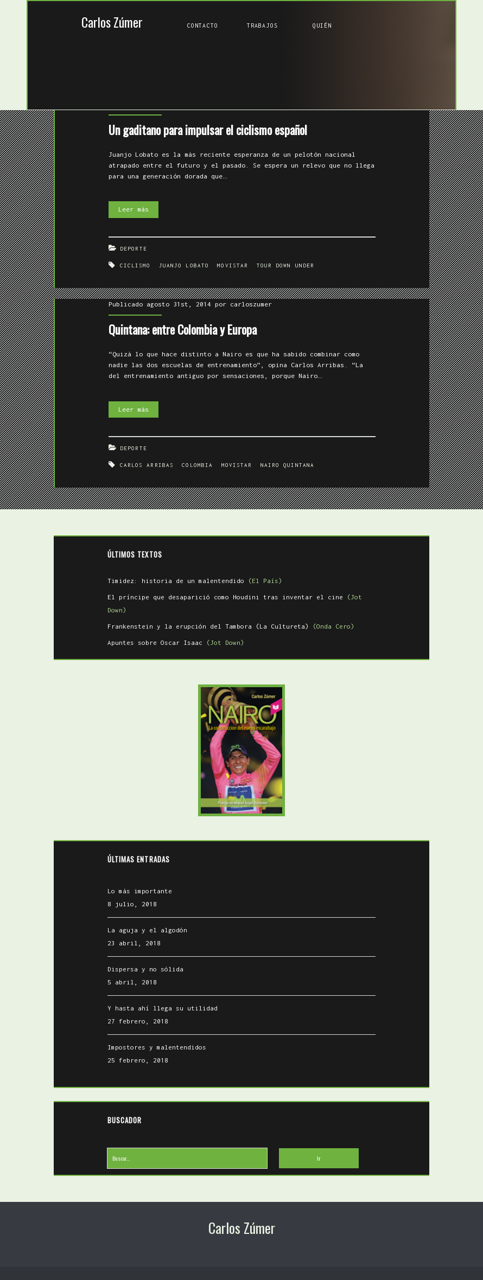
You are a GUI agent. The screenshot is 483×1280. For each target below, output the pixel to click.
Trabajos (262, 25)
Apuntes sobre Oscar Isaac (175, 642)
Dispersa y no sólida (145, 968)
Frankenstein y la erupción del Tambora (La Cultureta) (230, 626)
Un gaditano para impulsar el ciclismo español (208, 129)
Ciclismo (135, 265)
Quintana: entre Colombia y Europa (183, 329)
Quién (322, 25)
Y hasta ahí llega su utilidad (162, 1008)
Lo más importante (139, 890)
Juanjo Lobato (184, 265)
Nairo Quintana (287, 465)
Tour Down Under (286, 265)
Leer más (138, 209)
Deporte (133, 249)
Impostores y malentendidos (156, 1047)
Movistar (232, 265)
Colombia (197, 465)
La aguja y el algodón (147, 929)
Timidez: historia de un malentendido (194, 580)
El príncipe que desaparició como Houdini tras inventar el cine (234, 603)
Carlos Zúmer (112, 21)
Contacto (202, 25)
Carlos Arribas (147, 465)
